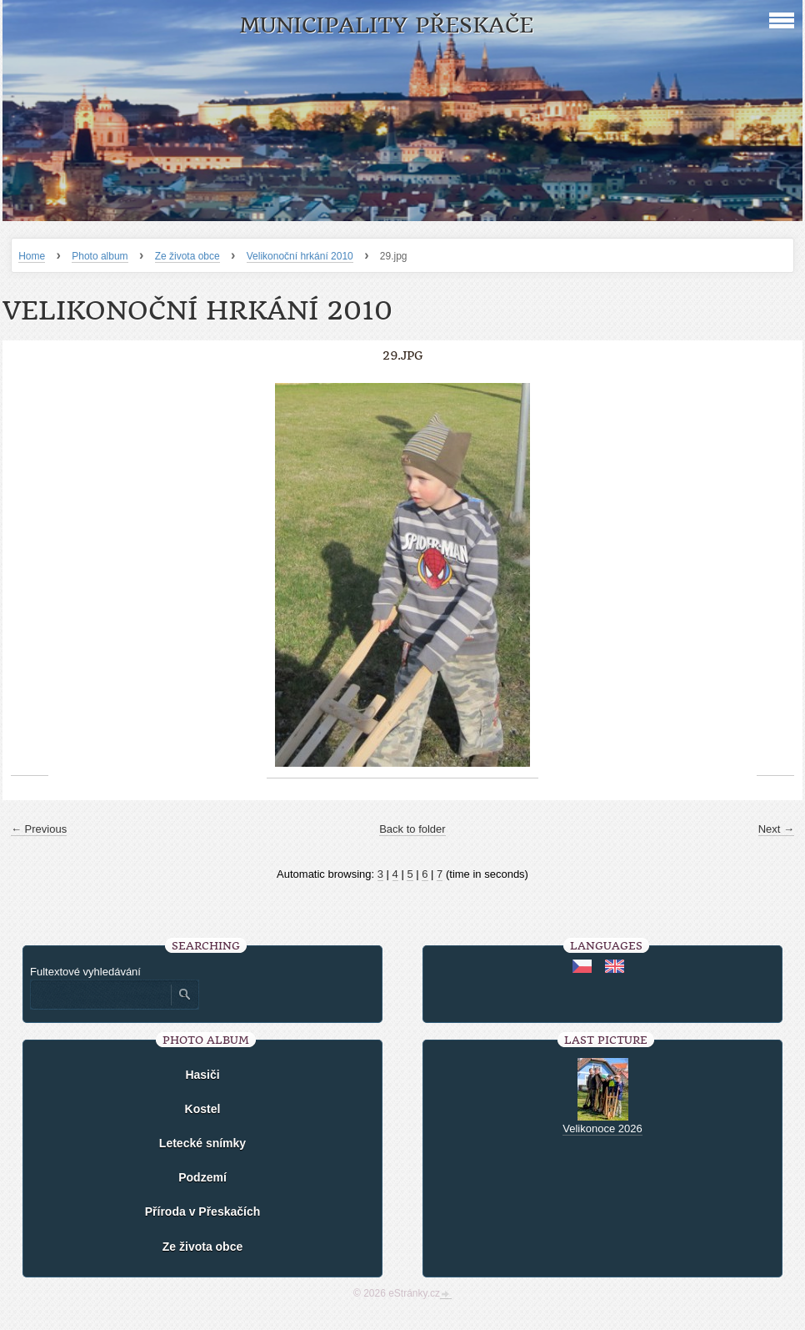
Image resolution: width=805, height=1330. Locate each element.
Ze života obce (187, 256)
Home (31, 256)
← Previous (39, 829)
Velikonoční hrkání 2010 (300, 256)
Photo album (100, 256)
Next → (776, 829)
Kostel (203, 1109)
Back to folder (412, 829)
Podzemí (202, 1177)
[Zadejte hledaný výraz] (100, 995)
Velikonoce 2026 (602, 1128)
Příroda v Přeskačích (203, 1211)
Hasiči (202, 1074)
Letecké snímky (202, 1143)
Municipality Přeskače (386, 25)
